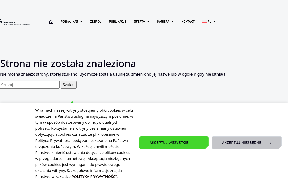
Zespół (95, 21)
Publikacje (117, 21)
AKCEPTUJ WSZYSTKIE (169, 143)
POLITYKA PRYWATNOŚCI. (95, 176)
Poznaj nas (71, 22)
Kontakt (187, 21)
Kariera (165, 22)
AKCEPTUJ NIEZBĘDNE (241, 143)
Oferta (141, 22)
